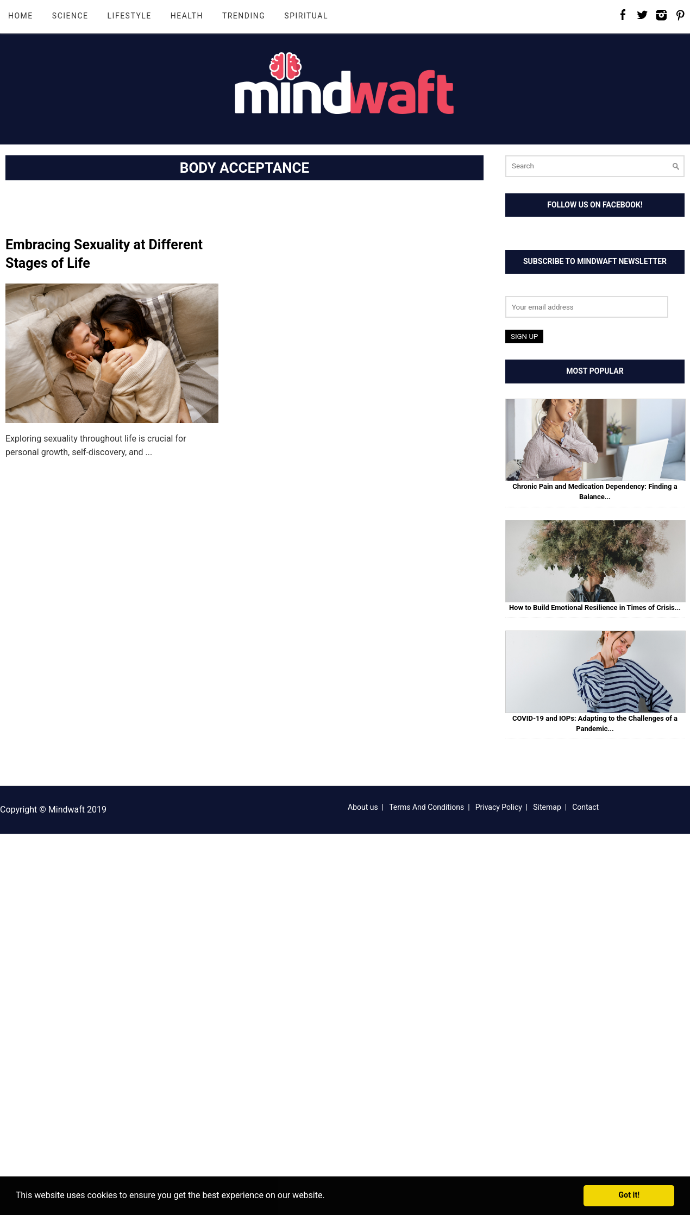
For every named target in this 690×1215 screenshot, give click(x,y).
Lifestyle (130, 15)
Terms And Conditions (426, 807)
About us (363, 807)
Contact (585, 807)
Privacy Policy (498, 807)
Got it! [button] (628, 1195)
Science (70, 15)
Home (20, 15)
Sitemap (547, 807)
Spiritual (306, 15)
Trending (243, 15)
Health (187, 15)
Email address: (533, 289)
